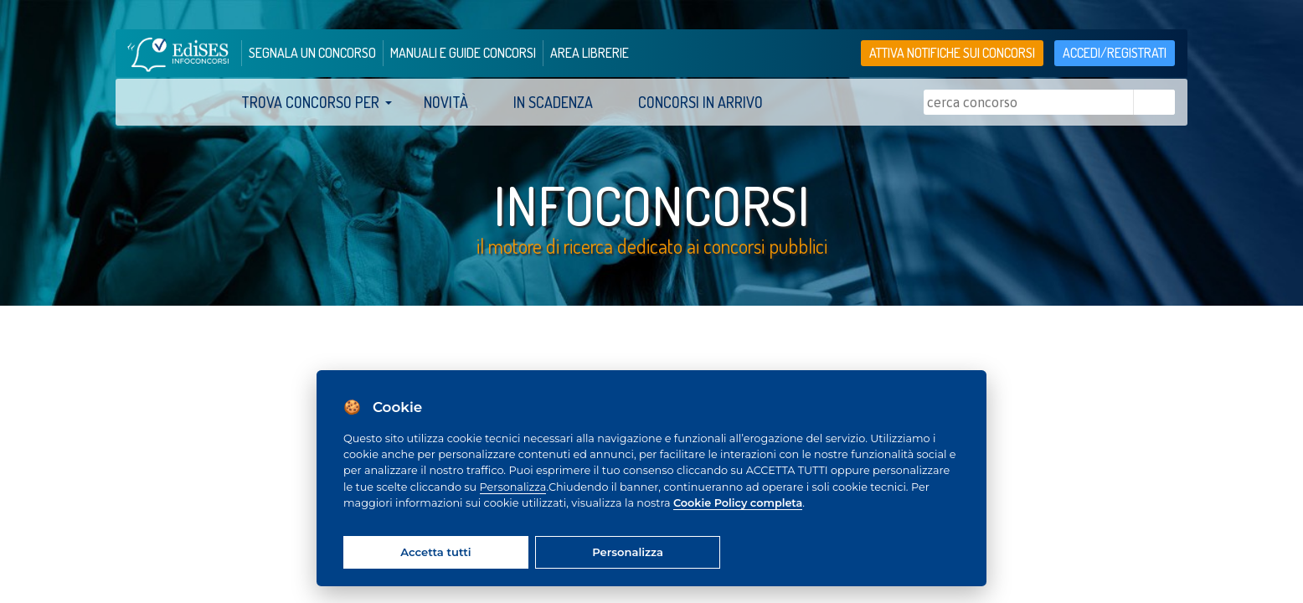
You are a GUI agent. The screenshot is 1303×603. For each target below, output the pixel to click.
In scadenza (553, 102)
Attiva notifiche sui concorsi (952, 52)
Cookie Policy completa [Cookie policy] (737, 503)
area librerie (589, 52)
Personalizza (513, 487)
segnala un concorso (312, 52)
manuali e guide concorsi (463, 52)
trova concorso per (310, 102)
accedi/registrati (1115, 52)
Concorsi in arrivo (700, 102)
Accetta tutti (435, 552)
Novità (446, 102)
